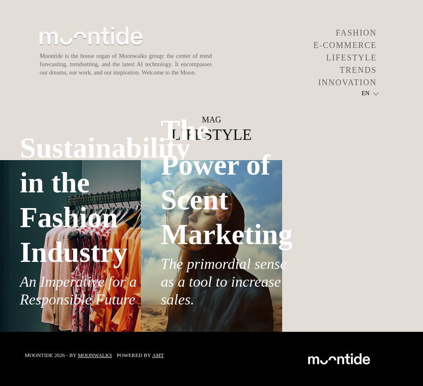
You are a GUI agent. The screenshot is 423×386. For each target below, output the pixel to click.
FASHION (356, 32)
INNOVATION (347, 82)
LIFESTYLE (351, 57)
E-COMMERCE (345, 45)
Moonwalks (95, 355)
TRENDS (358, 69)
